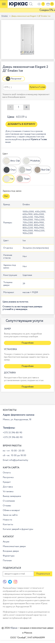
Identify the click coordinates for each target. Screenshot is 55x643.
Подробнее (28, 343)
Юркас (14, 628)
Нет (6, 196)
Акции (6, 541)
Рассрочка (8, 477)
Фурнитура (8, 555)
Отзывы (7, 505)
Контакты (8, 524)
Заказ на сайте (10, 515)
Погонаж (7, 560)
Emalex (5, 16)
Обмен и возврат (11, 510)
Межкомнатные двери (14, 546)
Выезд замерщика (12, 496)
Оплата (7, 472)
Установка (8, 491)
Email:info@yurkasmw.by (15, 460)
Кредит (7, 482)
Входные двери (11, 551)
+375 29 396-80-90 (12, 437)
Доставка (8, 486)
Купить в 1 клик (37, 87)
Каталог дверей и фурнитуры (18, 529)
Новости (7, 519)
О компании (9, 501)
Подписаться (43, 573)
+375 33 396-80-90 (12, 432)
